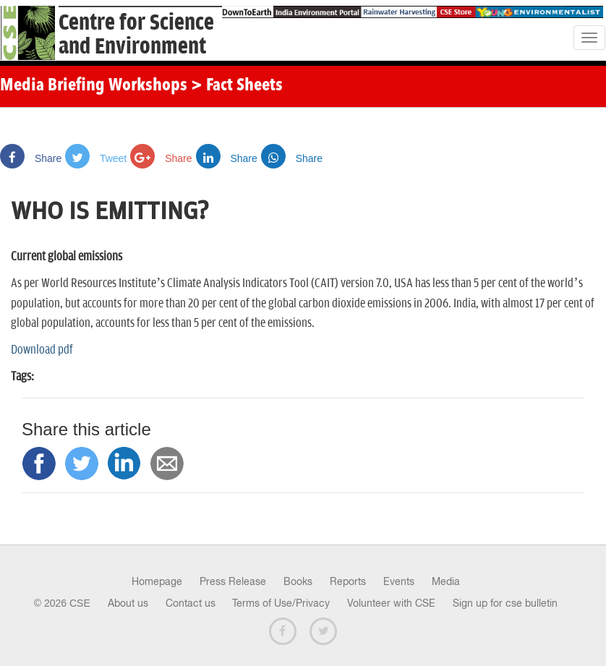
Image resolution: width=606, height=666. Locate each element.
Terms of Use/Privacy (281, 603)
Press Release (233, 581)
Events (398, 581)
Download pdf (42, 350)
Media (446, 581)
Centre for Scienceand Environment (136, 34)
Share (30, 158)
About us (128, 603)
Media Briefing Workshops (93, 86)
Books (297, 581)
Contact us (190, 603)
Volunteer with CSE (391, 603)
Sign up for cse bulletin (505, 603)
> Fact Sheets (237, 86)
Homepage (157, 581)
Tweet (96, 158)
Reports (348, 581)
